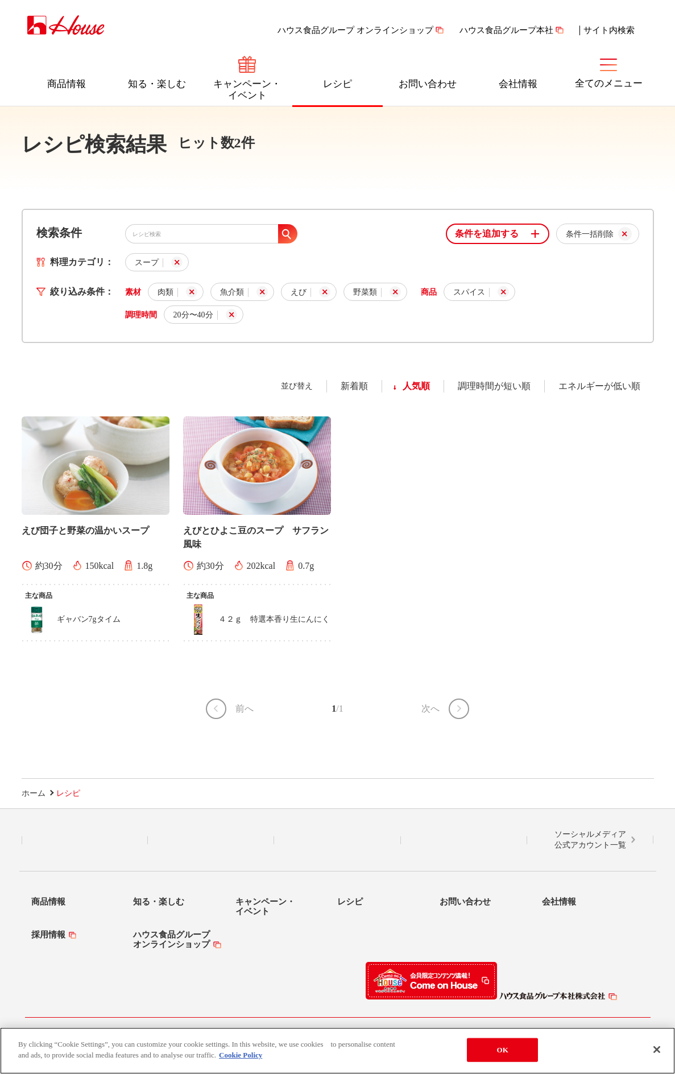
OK (502, 1052)
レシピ (337, 84)
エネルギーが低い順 (599, 386)
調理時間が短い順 (494, 386)
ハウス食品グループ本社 (506, 30)
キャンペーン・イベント (247, 90)
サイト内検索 (609, 30)
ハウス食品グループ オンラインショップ (355, 30)
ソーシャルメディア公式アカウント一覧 (590, 840)
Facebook (337, 840)
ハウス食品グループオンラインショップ (171, 939)
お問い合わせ (428, 84)
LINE (84, 840)
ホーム (33, 793)
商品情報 (66, 84)
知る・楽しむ (157, 84)
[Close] (656, 1051)
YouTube (464, 840)
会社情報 (518, 84)
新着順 (354, 386)
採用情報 (48, 934)
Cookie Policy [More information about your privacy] (240, 1058)
